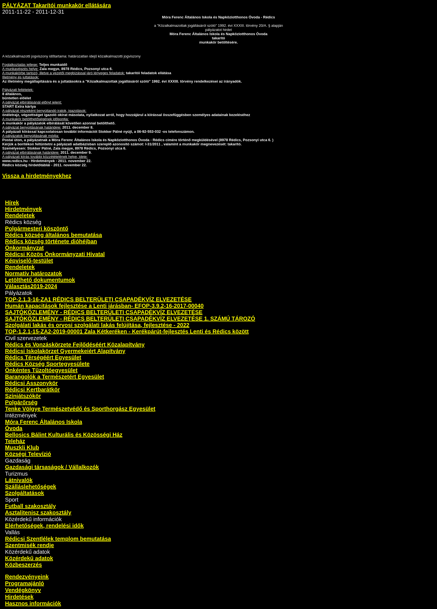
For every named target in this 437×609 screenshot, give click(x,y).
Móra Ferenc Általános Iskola (43, 422)
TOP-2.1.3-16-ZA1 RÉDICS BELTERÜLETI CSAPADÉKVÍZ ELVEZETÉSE (98, 299)
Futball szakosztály (30, 506)
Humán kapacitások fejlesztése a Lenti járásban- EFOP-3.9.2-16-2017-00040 (104, 306)
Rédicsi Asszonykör (31, 383)
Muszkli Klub (22, 447)
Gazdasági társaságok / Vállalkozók (52, 467)
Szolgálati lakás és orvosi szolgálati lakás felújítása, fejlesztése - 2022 (97, 325)
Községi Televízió (28, 454)
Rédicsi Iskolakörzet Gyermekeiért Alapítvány (65, 351)
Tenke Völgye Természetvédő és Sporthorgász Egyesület (80, 409)
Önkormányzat (24, 248)
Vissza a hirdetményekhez (36, 176)
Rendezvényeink (27, 577)
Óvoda (13, 428)
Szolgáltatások (24, 493)
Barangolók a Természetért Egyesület (54, 377)
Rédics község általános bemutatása (53, 235)
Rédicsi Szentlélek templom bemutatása (58, 539)
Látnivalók (19, 480)
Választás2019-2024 (31, 286)
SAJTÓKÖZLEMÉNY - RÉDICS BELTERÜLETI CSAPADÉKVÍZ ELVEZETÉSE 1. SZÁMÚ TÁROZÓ (130, 319)
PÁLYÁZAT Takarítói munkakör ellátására (56, 5)
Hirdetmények (23, 209)
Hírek (12, 202)
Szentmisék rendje (29, 545)
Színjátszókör (23, 396)
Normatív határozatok (33, 273)
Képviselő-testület (29, 260)
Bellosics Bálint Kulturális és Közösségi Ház (63, 435)
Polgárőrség (21, 402)
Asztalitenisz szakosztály (38, 512)
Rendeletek (20, 215)
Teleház (15, 441)
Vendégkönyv (23, 590)
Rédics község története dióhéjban (51, 241)
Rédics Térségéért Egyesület (43, 357)
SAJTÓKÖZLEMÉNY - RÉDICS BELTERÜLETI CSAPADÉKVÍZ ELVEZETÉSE (104, 312)
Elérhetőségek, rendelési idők (44, 526)
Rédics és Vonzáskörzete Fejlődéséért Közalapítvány (75, 344)
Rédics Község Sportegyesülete (47, 364)
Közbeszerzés (23, 565)
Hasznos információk (33, 603)
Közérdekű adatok (29, 558)
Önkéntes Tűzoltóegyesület (41, 370)
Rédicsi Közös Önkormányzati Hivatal (55, 254)
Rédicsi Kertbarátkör (32, 389)
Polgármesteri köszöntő (36, 228)
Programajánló (24, 583)
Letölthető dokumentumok (40, 280)
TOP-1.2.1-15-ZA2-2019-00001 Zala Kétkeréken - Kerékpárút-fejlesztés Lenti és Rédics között (127, 331)
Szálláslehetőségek (30, 486)
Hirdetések (19, 597)
